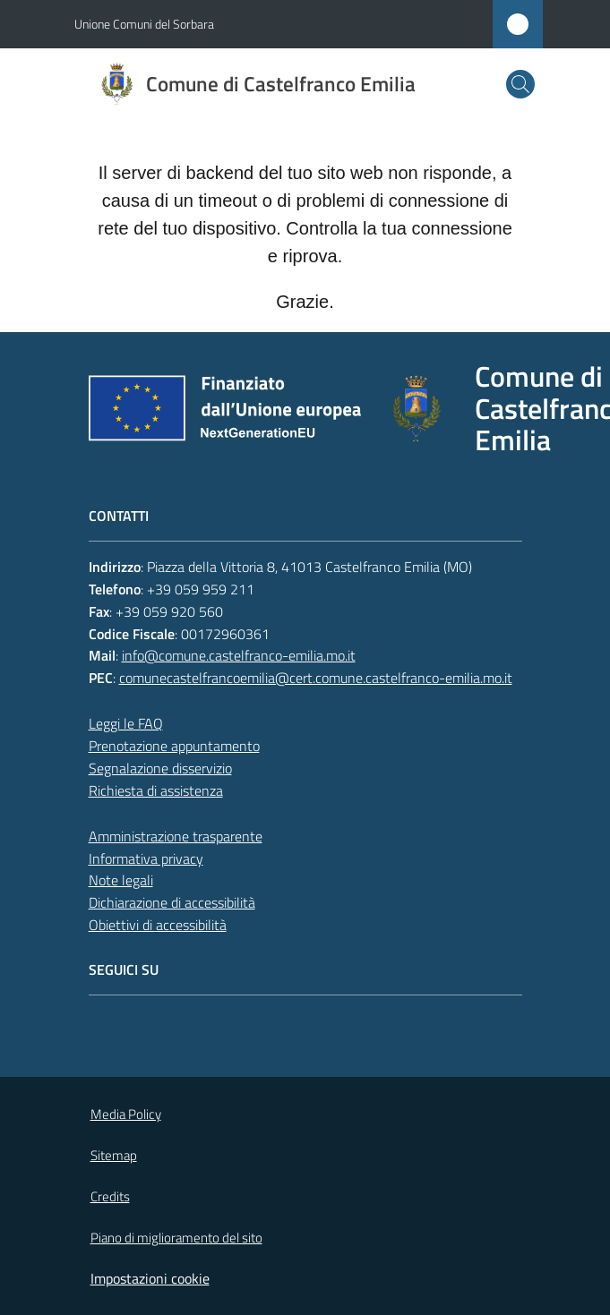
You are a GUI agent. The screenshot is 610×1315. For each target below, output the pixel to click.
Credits (110, 1196)
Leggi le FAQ (126, 723)
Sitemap (113, 1155)
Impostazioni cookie (150, 1278)
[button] (520, 84)
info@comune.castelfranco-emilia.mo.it (239, 655)
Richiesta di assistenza (156, 790)
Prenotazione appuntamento (174, 745)
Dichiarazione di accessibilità (172, 902)
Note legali (121, 880)
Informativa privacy (146, 858)
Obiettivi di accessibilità (158, 924)
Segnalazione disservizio (160, 768)
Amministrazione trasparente (175, 836)
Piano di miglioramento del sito (176, 1237)
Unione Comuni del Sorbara (144, 23)
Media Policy (125, 1114)
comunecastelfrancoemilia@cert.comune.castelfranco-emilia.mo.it (315, 677)
